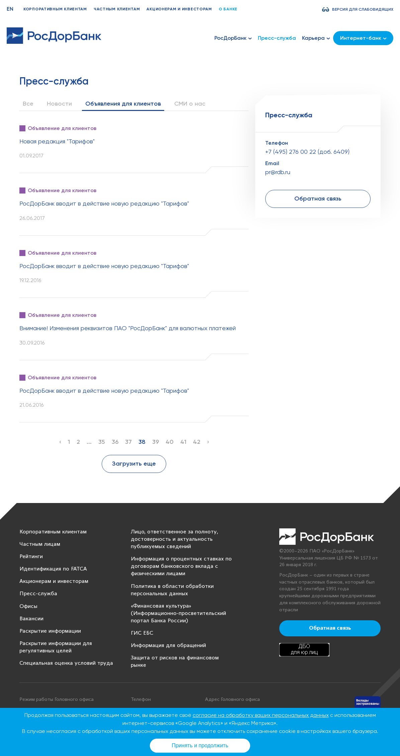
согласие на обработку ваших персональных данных (261, 715)
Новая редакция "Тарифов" (57, 141)
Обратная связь (317, 198)
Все (28, 103)
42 (196, 442)
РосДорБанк (233, 38)
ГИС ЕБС (142, 633)
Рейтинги (31, 556)
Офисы (28, 606)
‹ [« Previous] (60, 442)
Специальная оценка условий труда (66, 663)
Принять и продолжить (200, 745)
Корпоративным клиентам (55, 9)
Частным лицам (39, 544)
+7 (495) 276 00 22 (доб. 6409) (307, 151)
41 (183, 442)
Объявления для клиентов (123, 103)
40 (170, 442)
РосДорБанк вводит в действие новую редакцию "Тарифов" (104, 203)
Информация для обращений (168, 645)
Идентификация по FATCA (53, 569)
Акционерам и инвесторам (179, 9)
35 (101, 442)
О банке (228, 9)
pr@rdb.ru (277, 171)
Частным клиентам (117, 9)
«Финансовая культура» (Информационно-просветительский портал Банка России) (178, 613)
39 (155, 442)
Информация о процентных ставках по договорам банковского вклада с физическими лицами (181, 566)
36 (115, 442)
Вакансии (31, 619)
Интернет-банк (363, 38)
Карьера (316, 38)
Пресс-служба (277, 38)
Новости (59, 103)
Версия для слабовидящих (362, 9)
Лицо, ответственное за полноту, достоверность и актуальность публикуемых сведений (174, 539)
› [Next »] (208, 442)
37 (128, 442)
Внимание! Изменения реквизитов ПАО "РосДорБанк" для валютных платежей (127, 328)
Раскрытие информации (50, 631)
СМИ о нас (189, 103)
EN (10, 9)
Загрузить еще (134, 463)
